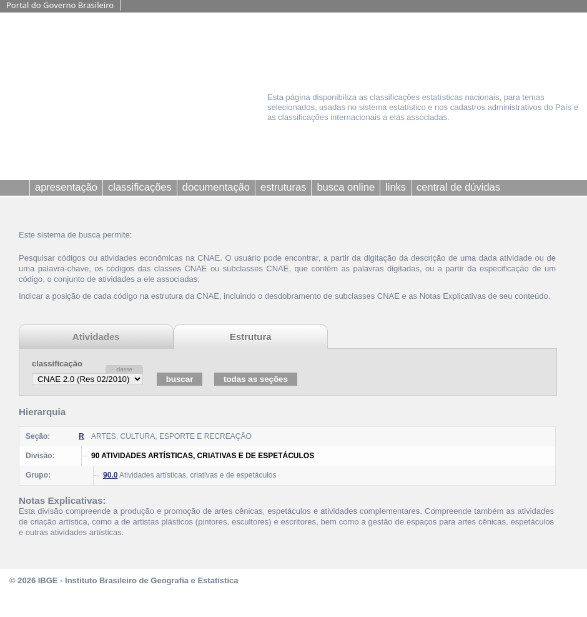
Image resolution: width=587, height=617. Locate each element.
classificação (57, 363)
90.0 (110, 475)
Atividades (96, 336)
